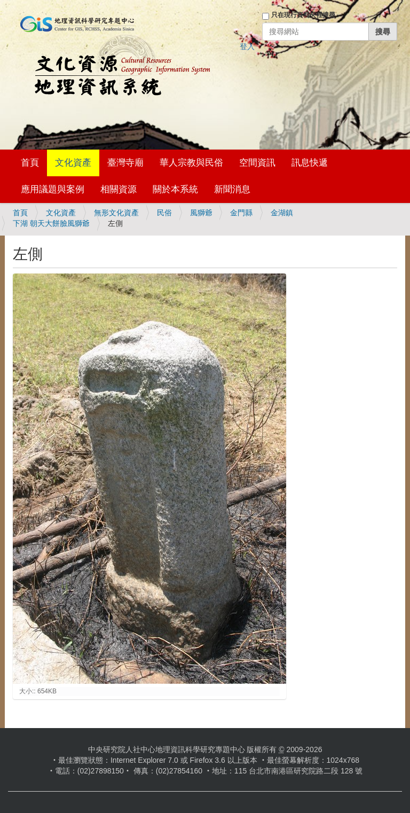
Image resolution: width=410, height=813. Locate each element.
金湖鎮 (282, 212)
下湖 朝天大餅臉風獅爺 (51, 223)
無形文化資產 (116, 212)
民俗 (164, 212)
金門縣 (241, 212)
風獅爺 (201, 212)
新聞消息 (232, 189)
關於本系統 (175, 189)
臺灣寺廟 (125, 163)
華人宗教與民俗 (191, 163)
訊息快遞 (309, 163)
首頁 (30, 163)
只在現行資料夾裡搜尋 (303, 15)
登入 (247, 46)
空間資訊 (257, 163)
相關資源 (118, 189)
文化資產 (73, 163)
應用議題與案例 (52, 189)
